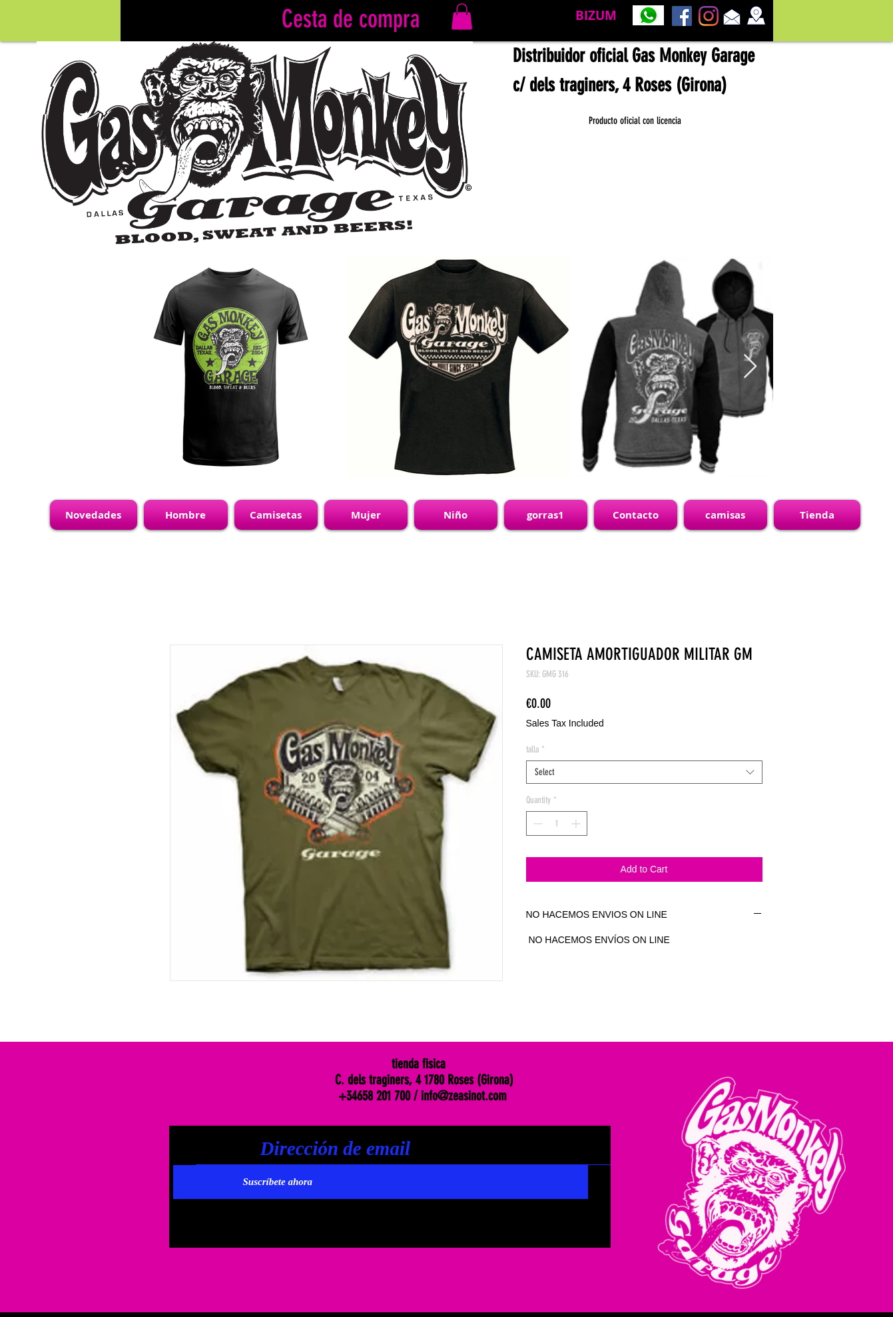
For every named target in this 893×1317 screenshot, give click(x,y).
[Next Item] (750, 367)
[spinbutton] (557, 823)
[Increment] (577, 823)
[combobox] (644, 772)
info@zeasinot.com (464, 1096)
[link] (462, 16)
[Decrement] (536, 823)
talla (535, 749)
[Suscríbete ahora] (380, 1182)
